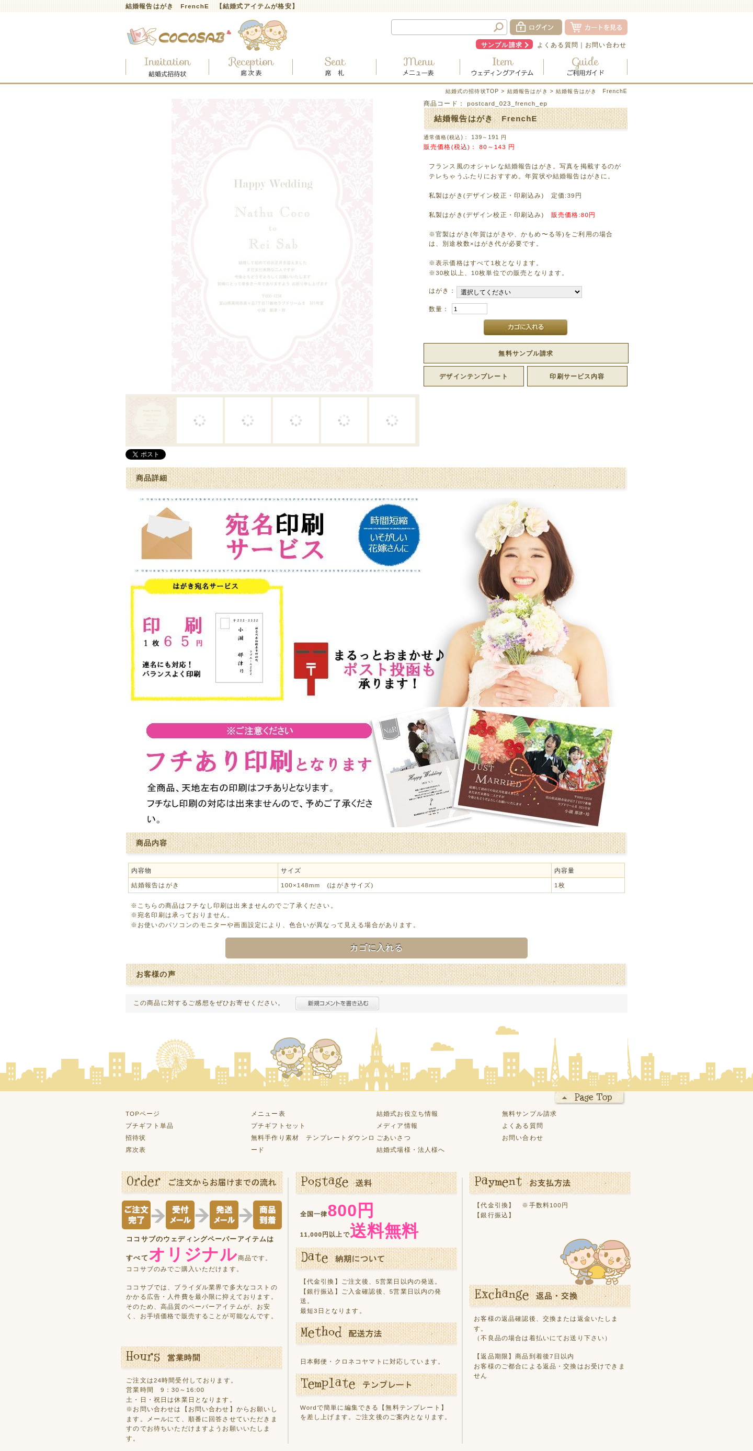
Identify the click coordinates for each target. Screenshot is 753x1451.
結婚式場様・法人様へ (411, 1079)
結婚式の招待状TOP (472, 91)
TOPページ (143, 1042)
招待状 (136, 1067)
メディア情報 (397, 1055)
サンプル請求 (501, 44)
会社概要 (500, 1409)
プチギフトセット (278, 1055)
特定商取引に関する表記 (439, 1409)
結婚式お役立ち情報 (407, 1042)
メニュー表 (268, 1042)
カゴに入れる (377, 877)
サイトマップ (259, 1409)
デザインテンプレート (473, 376)
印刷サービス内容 (577, 376)
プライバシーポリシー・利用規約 (340, 1409)
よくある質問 (557, 44)
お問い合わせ (605, 44)
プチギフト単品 (150, 1055)
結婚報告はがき (527, 91)
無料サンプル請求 (525, 353)
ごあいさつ (393, 1067)
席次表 (136, 1079)
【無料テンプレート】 (413, 1336)
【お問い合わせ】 (208, 1338)
